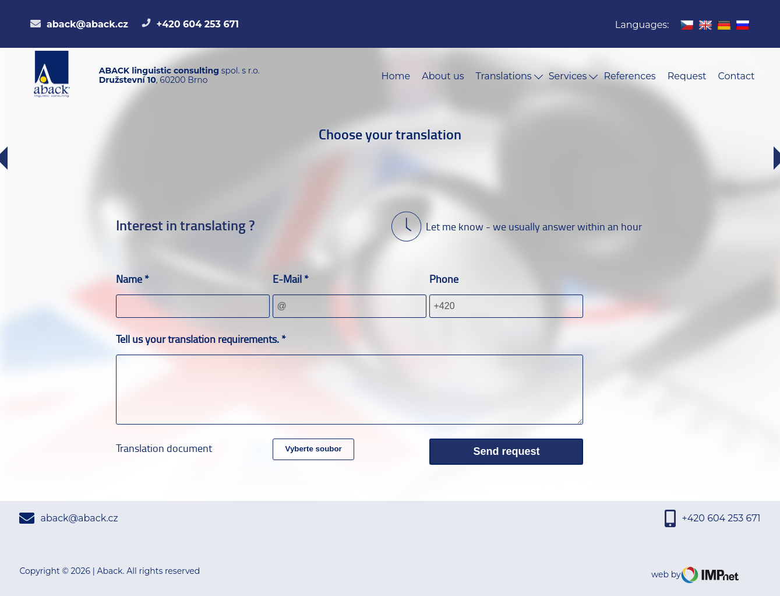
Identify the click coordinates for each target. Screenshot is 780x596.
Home (396, 76)
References (629, 76)
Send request (506, 451)
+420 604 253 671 (190, 24)
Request (687, 76)
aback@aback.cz (79, 24)
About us (443, 76)
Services (573, 76)
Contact (736, 76)
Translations (509, 76)
